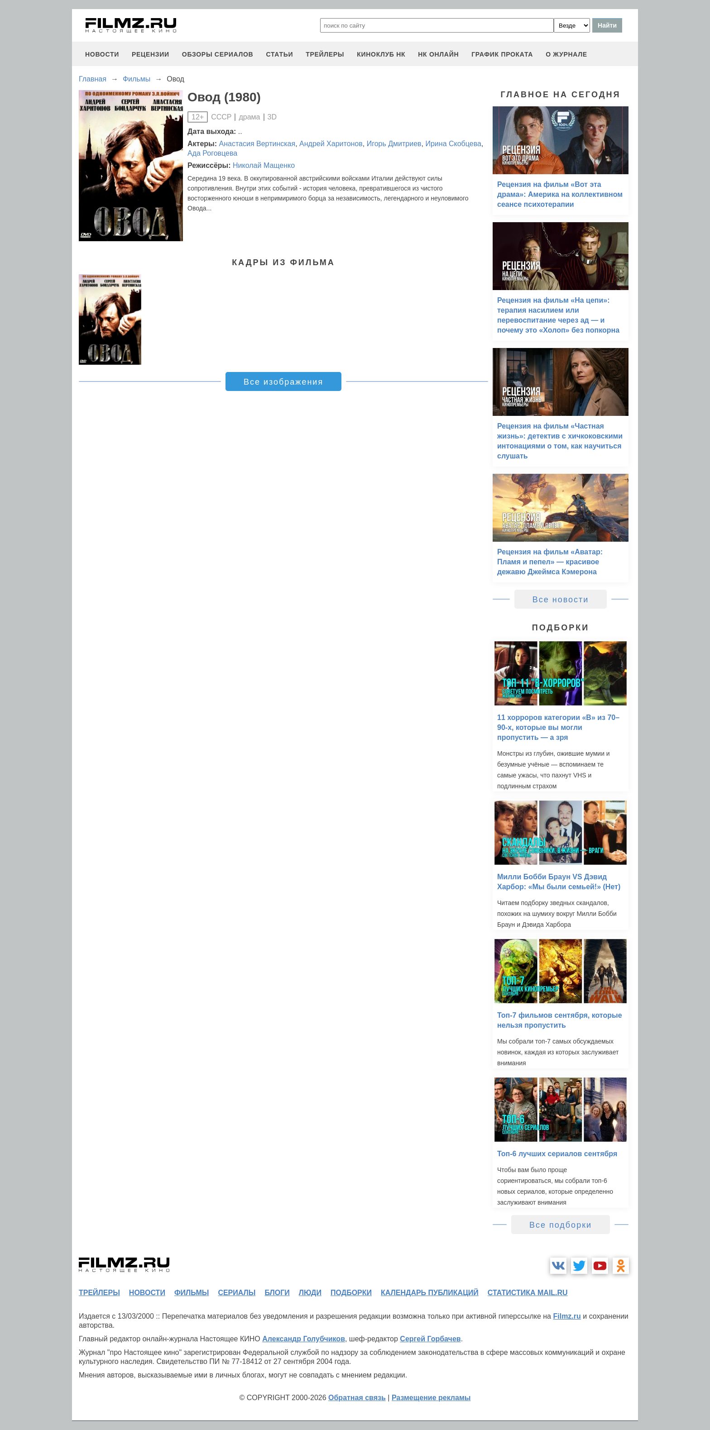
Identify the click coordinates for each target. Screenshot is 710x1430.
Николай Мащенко (264, 165)
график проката (502, 54)
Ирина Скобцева (453, 144)
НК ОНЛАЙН (438, 54)
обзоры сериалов (218, 54)
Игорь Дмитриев (394, 144)
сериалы (236, 1293)
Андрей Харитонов (331, 144)
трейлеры (325, 54)
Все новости (560, 599)
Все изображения (283, 381)
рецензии (150, 54)
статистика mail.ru (528, 1293)
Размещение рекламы (431, 1397)
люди (310, 1293)
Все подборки (560, 1225)
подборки (351, 1293)
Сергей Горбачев (430, 1339)
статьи (279, 54)
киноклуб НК (381, 54)
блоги (276, 1293)
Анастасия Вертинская (257, 144)
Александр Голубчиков (303, 1339)
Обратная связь (357, 1397)
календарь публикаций (430, 1293)
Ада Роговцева (212, 153)
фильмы (191, 1293)
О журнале (566, 54)
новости (102, 54)
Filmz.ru (566, 1316)
